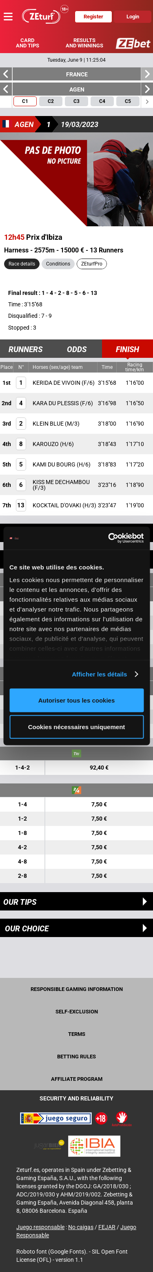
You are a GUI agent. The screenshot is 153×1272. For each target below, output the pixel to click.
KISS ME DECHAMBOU (61, 482)
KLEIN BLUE (49, 423)
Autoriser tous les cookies (76, 699)
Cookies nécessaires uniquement (76, 726)
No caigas (80, 1227)
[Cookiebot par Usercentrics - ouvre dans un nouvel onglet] (109, 538)
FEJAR (106, 1227)
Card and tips (27, 43)
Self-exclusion (76, 1012)
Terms (76, 1034)
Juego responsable (40, 1227)
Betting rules (76, 1056)
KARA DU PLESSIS (56, 403)
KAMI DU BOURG (55, 464)
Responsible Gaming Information (77, 989)
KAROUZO (46, 444)
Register (93, 16)
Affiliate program (76, 1079)
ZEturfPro (91, 264)
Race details (22, 264)
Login (132, 16)
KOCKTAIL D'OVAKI (57, 505)
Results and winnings (84, 43)
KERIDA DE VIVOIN (57, 382)
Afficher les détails (99, 674)
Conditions (58, 264)
